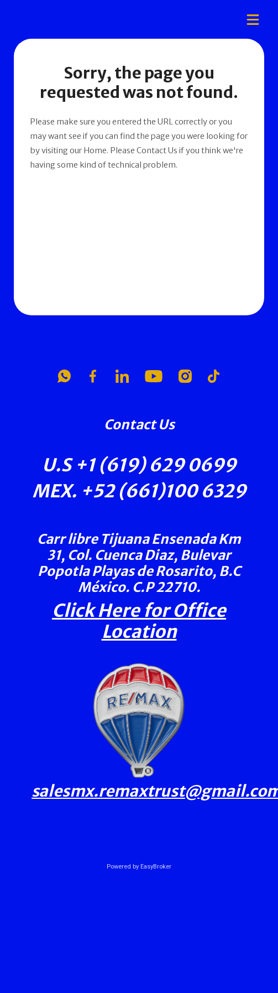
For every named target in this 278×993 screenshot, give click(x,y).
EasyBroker (155, 866)
